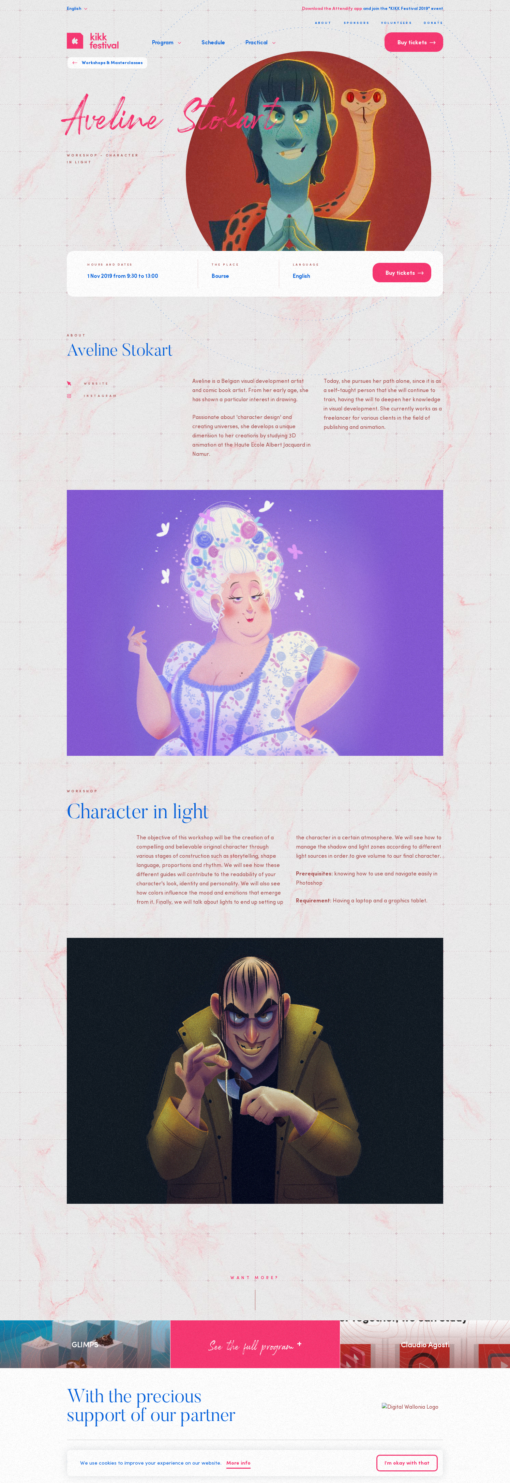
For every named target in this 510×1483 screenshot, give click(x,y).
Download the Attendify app (332, 8)
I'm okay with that (407, 1463)
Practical (260, 42)
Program (166, 42)
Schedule (213, 42)
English (77, 8)
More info (238, 1463)
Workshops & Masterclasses (107, 63)
